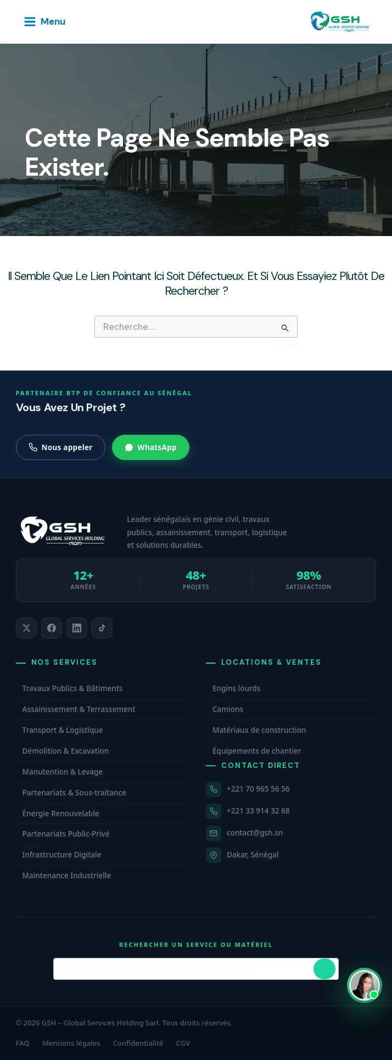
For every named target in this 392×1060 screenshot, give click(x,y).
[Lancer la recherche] (324, 968)
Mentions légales (71, 1043)
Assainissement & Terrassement (79, 709)
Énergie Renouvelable (61, 813)
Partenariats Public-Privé (66, 834)
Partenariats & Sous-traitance (74, 793)
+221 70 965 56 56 (258, 789)
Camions (227, 709)
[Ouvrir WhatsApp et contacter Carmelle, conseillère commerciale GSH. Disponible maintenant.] (364, 985)
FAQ (23, 1043)
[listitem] (26, 628)
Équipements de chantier (256, 751)
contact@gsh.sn (255, 833)
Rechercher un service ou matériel (196, 944)
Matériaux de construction (259, 730)
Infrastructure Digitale (62, 855)
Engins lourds (236, 688)
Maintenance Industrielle (67, 875)
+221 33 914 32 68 (258, 811)
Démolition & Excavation (66, 751)
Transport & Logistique (63, 730)
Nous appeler (61, 447)
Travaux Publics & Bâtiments (73, 688)
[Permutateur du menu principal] (44, 21)
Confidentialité (138, 1043)
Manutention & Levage (63, 772)
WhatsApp (151, 447)
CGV (183, 1043)
